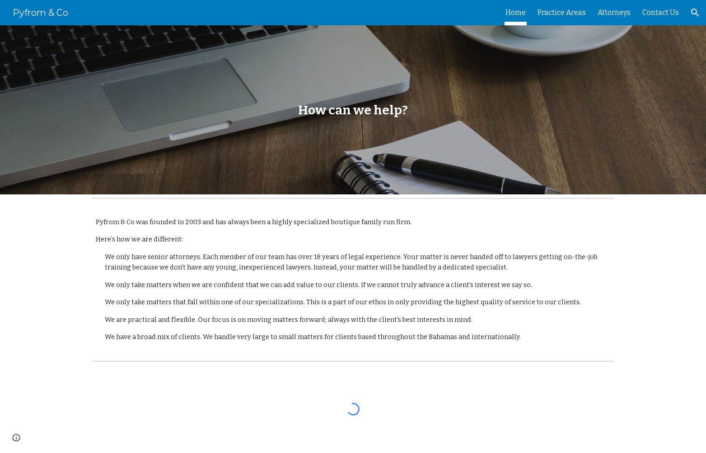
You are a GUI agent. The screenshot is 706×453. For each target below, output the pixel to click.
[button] (695, 13)
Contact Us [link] (660, 12)
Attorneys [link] (614, 12)
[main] (352, 110)
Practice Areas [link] (562, 12)
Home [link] (515, 12)
